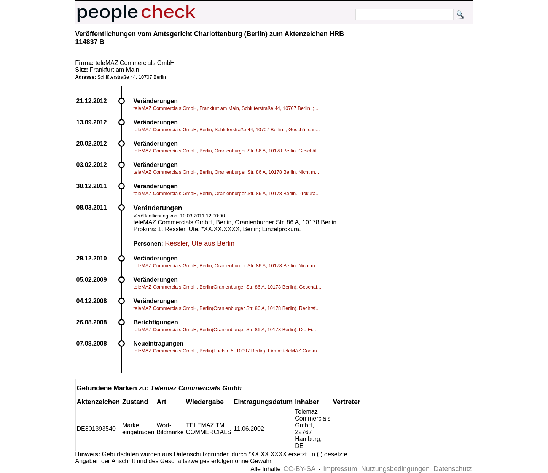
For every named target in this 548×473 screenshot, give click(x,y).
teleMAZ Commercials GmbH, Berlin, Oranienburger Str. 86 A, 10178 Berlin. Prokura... (227, 193)
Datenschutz (452, 469)
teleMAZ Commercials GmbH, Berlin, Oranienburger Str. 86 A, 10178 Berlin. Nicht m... (226, 172)
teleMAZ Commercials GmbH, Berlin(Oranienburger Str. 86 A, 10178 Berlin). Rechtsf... (227, 308)
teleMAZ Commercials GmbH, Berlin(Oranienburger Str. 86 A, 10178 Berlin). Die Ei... (225, 329)
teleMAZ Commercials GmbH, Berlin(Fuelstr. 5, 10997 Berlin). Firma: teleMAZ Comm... (227, 351)
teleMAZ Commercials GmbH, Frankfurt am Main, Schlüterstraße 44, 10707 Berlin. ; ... (227, 108)
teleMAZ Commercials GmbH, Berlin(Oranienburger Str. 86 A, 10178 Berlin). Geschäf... (228, 287)
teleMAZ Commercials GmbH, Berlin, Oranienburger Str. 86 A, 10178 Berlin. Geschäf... (227, 151)
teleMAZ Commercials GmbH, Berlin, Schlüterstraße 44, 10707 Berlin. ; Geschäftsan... (227, 129)
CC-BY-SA (299, 469)
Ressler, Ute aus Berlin (199, 243)
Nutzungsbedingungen (395, 469)
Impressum (340, 469)
